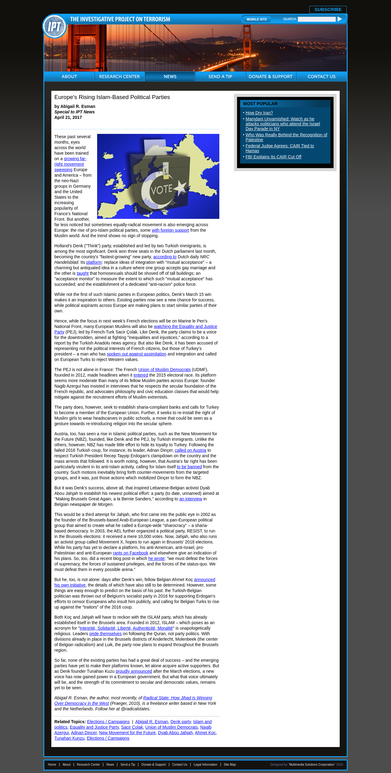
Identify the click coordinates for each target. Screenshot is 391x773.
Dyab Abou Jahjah (175, 732)
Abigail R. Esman (151, 721)
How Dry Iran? (259, 112)
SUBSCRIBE (328, 9)
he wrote (156, 558)
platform (94, 262)
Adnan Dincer (84, 732)
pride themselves (105, 633)
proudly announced (134, 671)
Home (52, 764)
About (67, 764)
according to (165, 256)
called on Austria (190, 450)
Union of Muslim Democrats (164, 369)
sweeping (63, 169)
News (110, 764)
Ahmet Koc (205, 732)
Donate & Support (153, 764)
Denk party (180, 721)
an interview (190, 498)
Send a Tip (127, 764)
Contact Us (179, 764)
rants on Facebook (130, 552)
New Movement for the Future (127, 732)
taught (83, 273)
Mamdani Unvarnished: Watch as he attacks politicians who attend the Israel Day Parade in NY (283, 123)
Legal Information (205, 764)
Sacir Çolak (132, 727)
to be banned (189, 466)
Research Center (88, 764)
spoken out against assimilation (136, 354)
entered (140, 375)
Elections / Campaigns (108, 721)
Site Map (230, 764)
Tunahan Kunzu (69, 738)
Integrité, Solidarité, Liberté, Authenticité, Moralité (126, 628)
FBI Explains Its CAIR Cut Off (273, 156)
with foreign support (170, 230)
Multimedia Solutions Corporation (311, 764)
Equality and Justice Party (94, 727)
